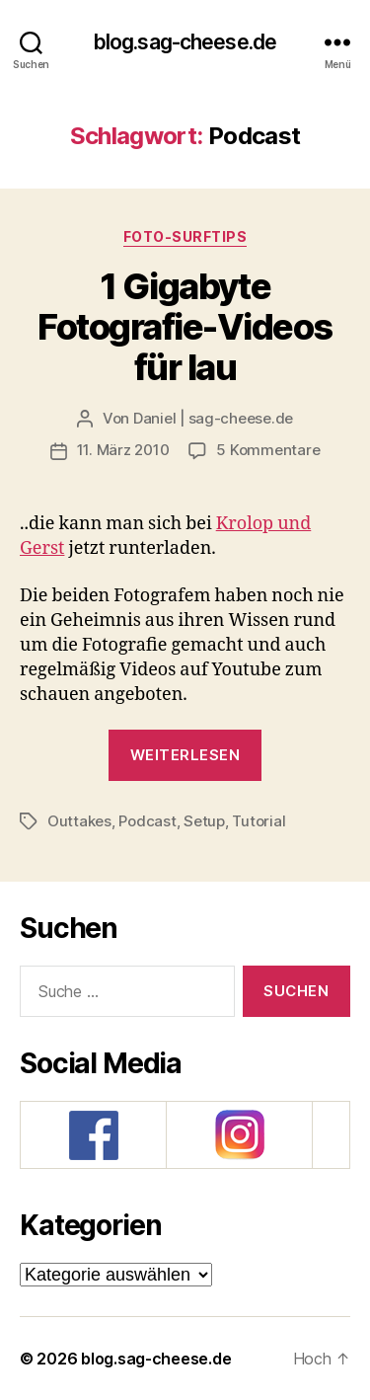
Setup (204, 821)
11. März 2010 (123, 449)
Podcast (147, 821)
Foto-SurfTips (185, 236)
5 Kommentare (268, 449)
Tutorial (258, 821)
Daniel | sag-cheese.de (213, 418)
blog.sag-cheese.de (185, 42)
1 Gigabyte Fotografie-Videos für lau (185, 327)
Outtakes (79, 821)
